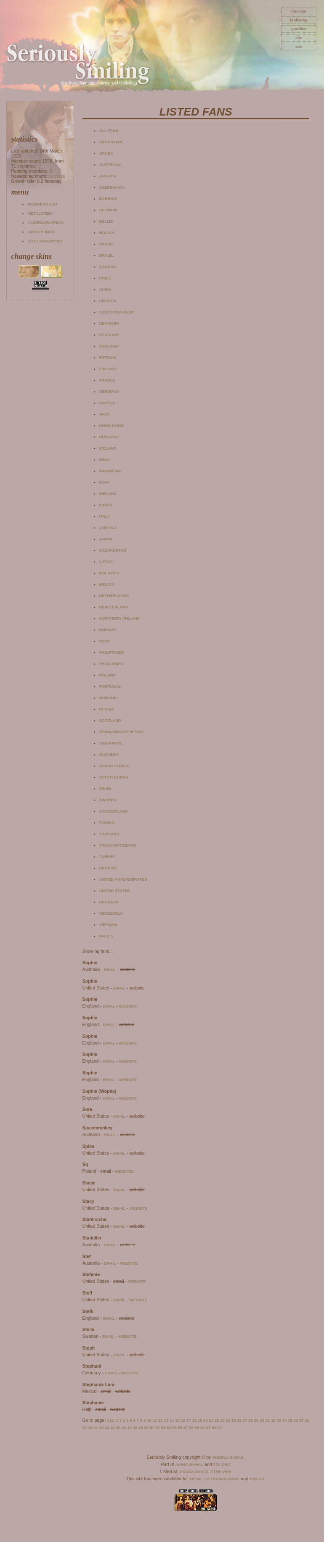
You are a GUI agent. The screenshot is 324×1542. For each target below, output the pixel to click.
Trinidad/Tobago (117, 845)
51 (152, 1428)
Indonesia (110, 471)
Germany (109, 391)
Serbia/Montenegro (121, 732)
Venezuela (111, 913)
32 (273, 1420)
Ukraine (108, 868)
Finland (108, 369)
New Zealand (113, 607)
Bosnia (106, 233)
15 (177, 1420)
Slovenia (109, 755)
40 (90, 1428)
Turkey (107, 857)
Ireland (108, 494)
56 (180, 1428)
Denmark (109, 323)
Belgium (108, 210)
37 (301, 1420)
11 (155, 1420)
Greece (107, 403)
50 (146, 1428)
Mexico (107, 584)
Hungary (109, 437)
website (128, 1006)
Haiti (104, 414)
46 (124, 1428)
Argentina (110, 142)
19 (200, 1420)
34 (284, 1420)
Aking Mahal (189, 1465)
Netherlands (114, 596)
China (105, 289)
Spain (105, 789)
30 (262, 1420)
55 (174, 1428)
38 (307, 1420)
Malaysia (109, 573)
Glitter (212, 1472)
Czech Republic (116, 312)
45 (118, 1428)
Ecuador (109, 335)
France (107, 380)
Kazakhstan (112, 550)
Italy (104, 516)
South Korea (113, 777)
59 (197, 1428)
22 (217, 1420)
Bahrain (108, 199)
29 (256, 1420)
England (109, 346)
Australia (110, 165)
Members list (42, 204)
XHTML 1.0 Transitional (214, 1479)
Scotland (110, 720)
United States (114, 891)
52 (157, 1428)
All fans (108, 131)
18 (194, 1420)
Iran (104, 482)
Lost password (45, 241)
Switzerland (113, 811)
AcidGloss (191, 1472)
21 (211, 1420)
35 (290, 1420)
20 (205, 1420)
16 (183, 1420)
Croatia (108, 301)
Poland (107, 675)
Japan (105, 539)
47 (129, 1428)
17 (188, 1420)
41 (95, 1428)
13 (166, 1420)
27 (245, 1420)
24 (228, 1420)
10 (149, 1420)
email (110, 970)
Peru (104, 641)
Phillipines (111, 664)
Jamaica (108, 528)
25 (233, 1420)
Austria (108, 176)
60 (202, 1428)
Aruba (106, 153)
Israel (106, 505)
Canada (107, 267)
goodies (298, 29)
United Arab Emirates (123, 879)
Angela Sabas (227, 1457)
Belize (106, 221)
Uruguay (109, 902)
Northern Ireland (119, 618)
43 (107, 1428)
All (110, 1420)
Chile (105, 278)
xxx (298, 47)
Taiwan (106, 823)
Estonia (108, 357)
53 (163, 1428)
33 (278, 1420)
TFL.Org (222, 1465)
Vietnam (108, 925)
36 (295, 1420)
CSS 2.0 (257, 1479)
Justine (56, 176)
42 (101, 1428)
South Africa (114, 766)
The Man (298, 11)
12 (160, 1420)
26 (239, 1420)
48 (135, 1428)
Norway (108, 630)
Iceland (108, 448)
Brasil (106, 244)
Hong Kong (111, 426)
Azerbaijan (112, 187)
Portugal (110, 686)
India (104, 460)
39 (84, 1428)
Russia (106, 709)
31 (268, 1420)
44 (112, 1428)
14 (172, 1420)
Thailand (109, 834)
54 (169, 1428)
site (298, 38)
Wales (106, 936)
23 (222, 1420)
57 (185, 1428)
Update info (41, 232)
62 (214, 1428)
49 (140, 1428)
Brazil (106, 255)
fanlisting (298, 20)
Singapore (111, 743)
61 (208, 1428)
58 (191, 1428)
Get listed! (40, 213)
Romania (108, 698)
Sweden (108, 800)
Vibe (226, 1472)
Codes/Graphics (46, 223)
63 (219, 1428)
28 (250, 1420)
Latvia (106, 562)
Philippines (111, 652)
